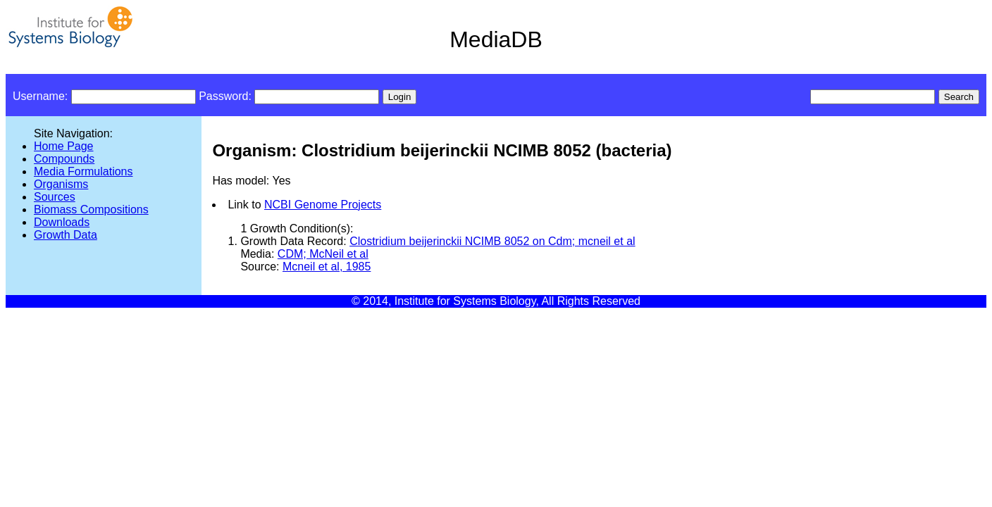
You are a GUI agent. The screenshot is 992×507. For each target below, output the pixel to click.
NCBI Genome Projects (322, 205)
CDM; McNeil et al (323, 254)
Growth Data (65, 235)
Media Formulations (83, 171)
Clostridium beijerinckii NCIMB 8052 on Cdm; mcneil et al (492, 241)
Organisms (61, 184)
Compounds (64, 159)
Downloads (61, 222)
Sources (54, 197)
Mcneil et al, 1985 (327, 267)
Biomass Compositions (91, 209)
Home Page (64, 146)
